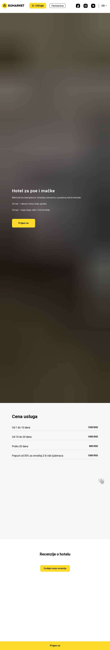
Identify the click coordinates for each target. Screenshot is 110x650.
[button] (55, 645)
